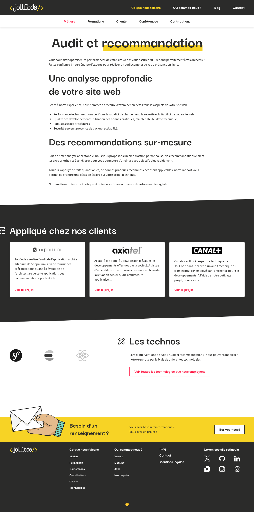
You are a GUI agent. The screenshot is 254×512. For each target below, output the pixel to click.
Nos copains (121, 475)
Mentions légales (171, 462)
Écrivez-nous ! (229, 429)
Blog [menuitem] (217, 8)
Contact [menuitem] (239, 8)
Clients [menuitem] (121, 21)
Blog (162, 449)
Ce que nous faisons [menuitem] (146, 8)
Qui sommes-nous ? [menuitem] (187, 8)
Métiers (74, 456)
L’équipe (119, 462)
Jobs (117, 468)
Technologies (77, 487)
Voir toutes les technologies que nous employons (169, 371)
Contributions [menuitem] (180, 21)
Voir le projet (23, 290)
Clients (74, 481)
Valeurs (118, 456)
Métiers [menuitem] (69, 21)
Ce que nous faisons (84, 449)
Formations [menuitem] (96, 21)
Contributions (78, 475)
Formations (76, 462)
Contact (165, 455)
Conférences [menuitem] (148, 21)
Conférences (77, 468)
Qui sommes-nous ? (128, 449)
